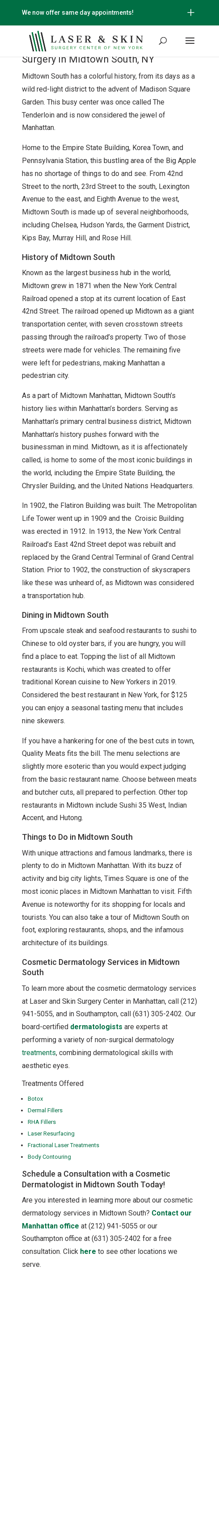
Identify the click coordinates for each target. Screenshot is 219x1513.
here (88, 1251)
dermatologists (96, 1027)
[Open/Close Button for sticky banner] (191, 12)
